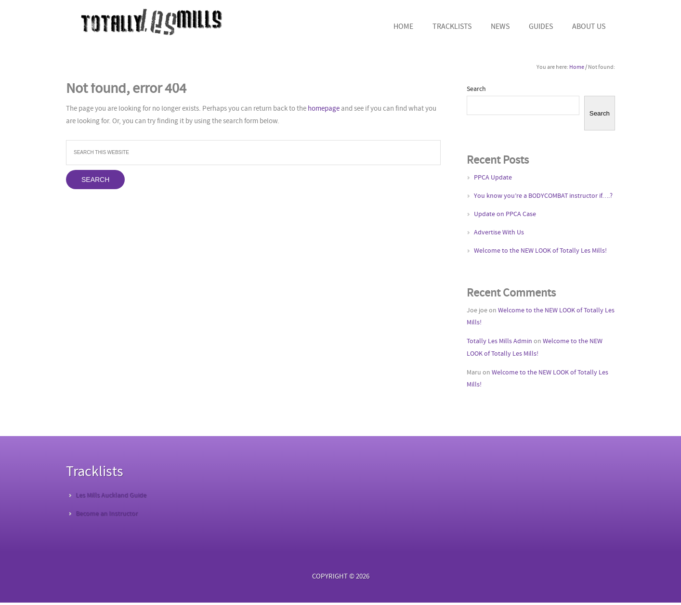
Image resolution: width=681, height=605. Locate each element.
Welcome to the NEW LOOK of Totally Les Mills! (540, 251)
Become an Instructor (107, 513)
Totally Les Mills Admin (499, 341)
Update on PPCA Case (505, 214)
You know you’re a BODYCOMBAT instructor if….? (543, 196)
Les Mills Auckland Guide (111, 495)
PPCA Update (493, 177)
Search (476, 89)
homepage (324, 109)
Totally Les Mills (150, 21)
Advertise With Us (499, 232)
